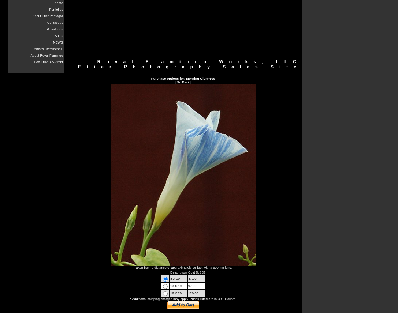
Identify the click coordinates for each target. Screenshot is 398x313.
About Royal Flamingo (46, 55)
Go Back (183, 82)
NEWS (58, 42)
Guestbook (55, 29)
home (59, 3)
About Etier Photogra (47, 16)
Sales (59, 36)
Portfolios (56, 9)
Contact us (55, 22)
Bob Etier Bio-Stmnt (48, 62)
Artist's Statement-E (48, 49)
